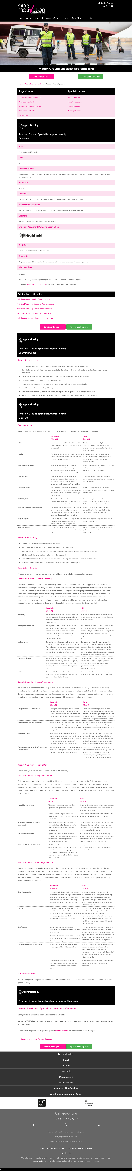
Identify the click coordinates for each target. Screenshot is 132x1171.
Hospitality (66, 1071)
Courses (57, 17)
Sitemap (88, 1148)
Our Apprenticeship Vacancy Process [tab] (35, 1039)
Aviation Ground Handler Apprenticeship (33, 299)
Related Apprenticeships (27, 102)
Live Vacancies (24, 115)
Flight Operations (74, 106)
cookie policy (38, 1161)
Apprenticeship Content (27, 110)
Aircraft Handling (74, 97)
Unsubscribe (66, 1153)
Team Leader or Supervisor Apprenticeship (34, 313)
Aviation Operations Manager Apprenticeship (35, 318)
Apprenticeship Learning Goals (30, 106)
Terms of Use (58, 1148)
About (29, 17)
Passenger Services (74, 110)
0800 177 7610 (66, 1118)
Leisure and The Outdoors (66, 1088)
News (66, 17)
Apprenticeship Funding (36, 284)
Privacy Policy (46, 1148)
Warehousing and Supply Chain (66, 1094)
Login (89, 17)
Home (21, 17)
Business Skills (66, 1082)
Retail (66, 1060)
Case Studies (78, 17)
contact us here (61, 1030)
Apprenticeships (43, 17)
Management (66, 1077)
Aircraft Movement (74, 102)
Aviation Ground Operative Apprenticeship (34, 308)
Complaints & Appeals (75, 1148)
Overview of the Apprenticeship (30, 97)
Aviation (66, 1065)
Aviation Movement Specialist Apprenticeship (35, 304)
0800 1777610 (105, 2)
